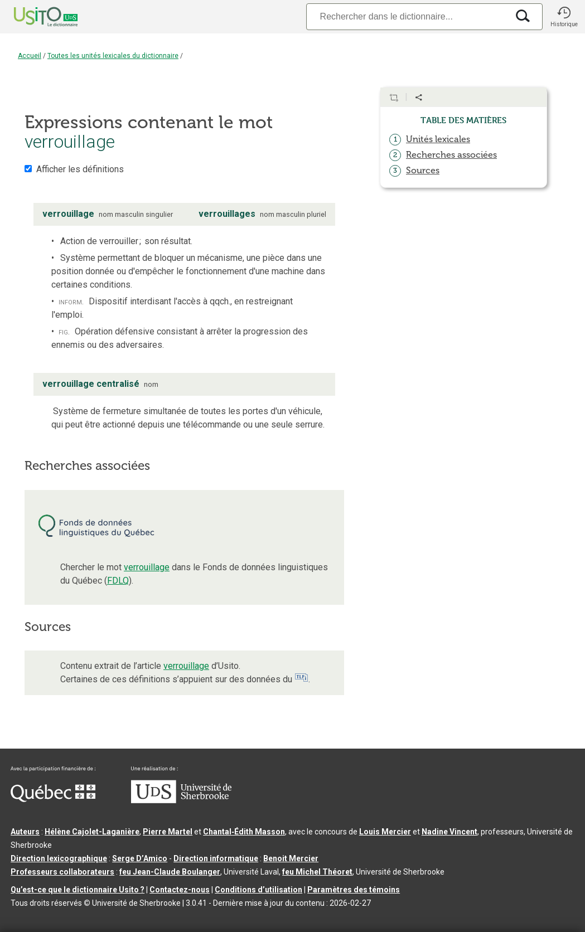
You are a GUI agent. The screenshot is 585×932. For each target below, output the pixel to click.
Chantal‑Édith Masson (244, 831)
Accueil (29, 56)
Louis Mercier (385, 831)
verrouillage (147, 567)
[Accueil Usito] (33, 16)
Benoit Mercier (290, 858)
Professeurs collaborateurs (62, 871)
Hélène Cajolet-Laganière (92, 831)
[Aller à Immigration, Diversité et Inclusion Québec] (53, 799)
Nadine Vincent (449, 831)
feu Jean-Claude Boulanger (169, 871)
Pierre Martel (167, 831)
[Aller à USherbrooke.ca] (181, 800)
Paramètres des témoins (353, 889)
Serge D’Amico (139, 858)
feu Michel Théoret (317, 871)
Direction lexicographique (59, 858)
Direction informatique (215, 858)
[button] (564, 16)
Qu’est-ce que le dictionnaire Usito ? (77, 889)
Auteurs (25, 831)
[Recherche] (407, 16)
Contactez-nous (179, 889)
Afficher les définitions (80, 169)
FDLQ (118, 580)
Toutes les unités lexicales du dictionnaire (112, 56)
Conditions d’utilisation (258, 889)
